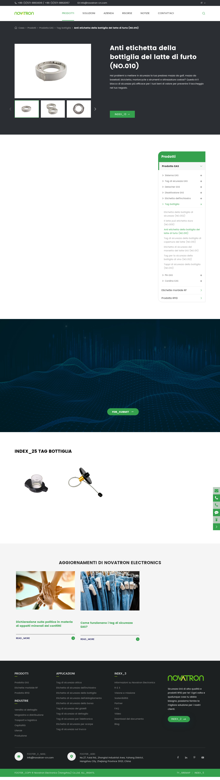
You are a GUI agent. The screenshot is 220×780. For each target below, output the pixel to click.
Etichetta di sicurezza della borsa (74, 706)
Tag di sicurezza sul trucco (71, 732)
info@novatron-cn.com (94, 3)
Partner (118, 706)
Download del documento (129, 722)
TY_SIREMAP (183, 776)
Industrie (21, 704)
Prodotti (68, 13)
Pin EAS (169, 275)
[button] (10, 109)
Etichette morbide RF (174, 290)
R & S (117, 691)
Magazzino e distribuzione (29, 718)
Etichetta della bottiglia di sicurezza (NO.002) (178, 214)
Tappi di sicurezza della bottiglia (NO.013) (182, 266)
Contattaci (166, 13)
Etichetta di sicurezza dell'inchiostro (76, 691)
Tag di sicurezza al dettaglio (72, 717)
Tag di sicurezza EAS (176, 181)
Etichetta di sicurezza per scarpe (74, 727)
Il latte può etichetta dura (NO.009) (178, 222)
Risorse (127, 13)
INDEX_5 (199, 776)
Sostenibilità (121, 701)
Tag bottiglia (64, 28)
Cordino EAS (171, 281)
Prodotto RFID (169, 298)
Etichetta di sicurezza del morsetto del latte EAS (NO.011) (181, 248)
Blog (116, 727)
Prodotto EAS (46, 28)
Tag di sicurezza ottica (69, 686)
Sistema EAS (171, 175)
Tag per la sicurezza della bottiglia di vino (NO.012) (178, 257)
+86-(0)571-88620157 (57, 3)
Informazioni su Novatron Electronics (134, 686)
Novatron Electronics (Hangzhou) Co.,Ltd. (57, 776)
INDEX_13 (122, 114)
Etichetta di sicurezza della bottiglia (76, 696)
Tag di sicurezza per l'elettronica (74, 722)
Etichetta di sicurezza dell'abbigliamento (79, 701)
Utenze (18, 734)
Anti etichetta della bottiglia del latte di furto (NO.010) (106, 28)
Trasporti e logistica (26, 723)
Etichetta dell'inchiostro (178, 198)
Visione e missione (124, 696)
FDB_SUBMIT (126, 412)
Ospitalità (20, 728)
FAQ (116, 711)
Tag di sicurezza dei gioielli (71, 711)
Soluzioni (88, 13)
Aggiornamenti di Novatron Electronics (110, 562)
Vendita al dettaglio (26, 713)
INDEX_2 (178, 722)
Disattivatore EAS (174, 193)
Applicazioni (65, 676)
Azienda (109, 13)
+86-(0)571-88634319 (30, 3)
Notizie (145, 13)
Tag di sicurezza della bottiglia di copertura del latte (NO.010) (182, 240)
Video (117, 717)
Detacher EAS (172, 187)
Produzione (21, 739)
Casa (21, 28)
